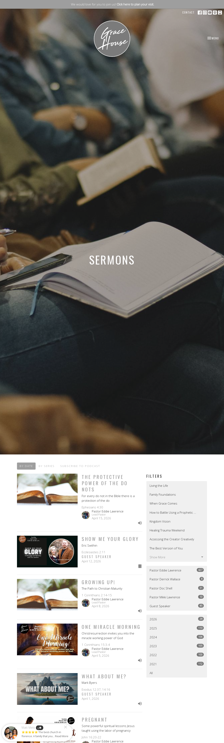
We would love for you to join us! (112, 4)
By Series (47, 466)
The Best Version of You (166, 548)
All (151, 673)
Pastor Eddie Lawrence (177, 570)
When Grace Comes (163, 503)
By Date (26, 466)
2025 (177, 628)
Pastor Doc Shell (177, 588)
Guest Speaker (177, 606)
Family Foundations (163, 494)
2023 (177, 646)
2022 (177, 655)
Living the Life (159, 486)
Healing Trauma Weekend (167, 530)
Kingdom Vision (160, 521)
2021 (177, 664)
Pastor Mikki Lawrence (177, 597)
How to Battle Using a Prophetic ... (173, 512)
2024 (177, 637)
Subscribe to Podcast (80, 466)
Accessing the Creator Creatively (172, 539)
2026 (177, 619)
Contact (188, 12)
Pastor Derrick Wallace (177, 579)
